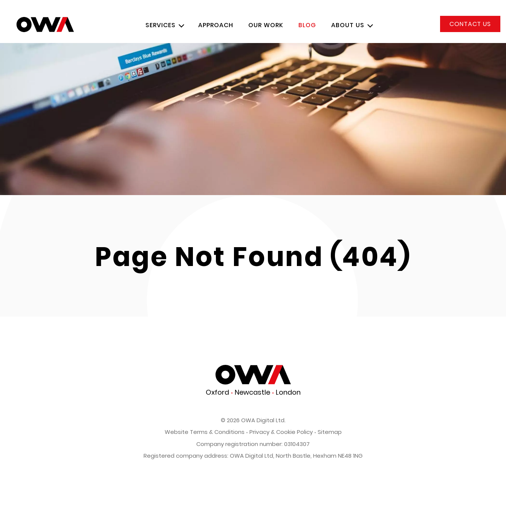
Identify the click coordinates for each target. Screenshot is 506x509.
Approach (215, 25)
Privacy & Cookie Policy (281, 432)
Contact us (470, 24)
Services (160, 25)
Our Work (265, 25)
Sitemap (330, 432)
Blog (307, 25)
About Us (347, 25)
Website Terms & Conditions (205, 432)
